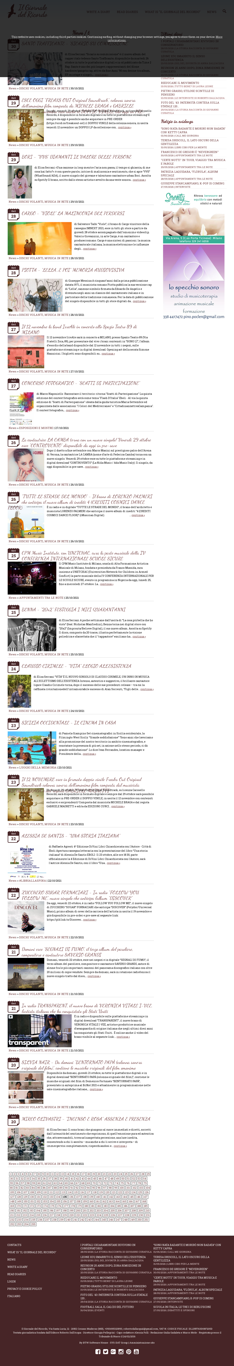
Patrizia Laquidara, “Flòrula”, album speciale (190, 1291)
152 (38, 1201)
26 (131, 1174)
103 (141, 1187)
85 (38, 1187)
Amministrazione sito (142, 1342)
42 (77, 1178)
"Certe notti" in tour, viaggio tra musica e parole (190, 1281)
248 (125, 1219)
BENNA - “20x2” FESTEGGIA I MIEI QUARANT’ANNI (74, 609)
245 (103, 1219)
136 (71, 1197)
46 (100, 1178)
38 (55, 1178)
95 (93, 1187)
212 (18, 1215)
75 (122, 1183)
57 (22, 1183)
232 (12, 1219)
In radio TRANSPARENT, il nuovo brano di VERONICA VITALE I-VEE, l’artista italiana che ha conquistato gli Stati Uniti (87, 1008)
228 (127, 1215)
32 (22, 1178)
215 (38, 1215)
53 (139, 1178)
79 (145, 1183)
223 (92, 1215)
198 (65, 1210)
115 (76, 1192)
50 (123, 1178)
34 (33, 1178)
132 (45, 1197)
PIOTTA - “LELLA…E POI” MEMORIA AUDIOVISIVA (73, 270)
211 (12, 1215)
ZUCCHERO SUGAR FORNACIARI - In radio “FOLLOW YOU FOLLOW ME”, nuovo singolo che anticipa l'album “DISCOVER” (80, 895)
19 (93, 1174)
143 (118, 1197)
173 (39, 1206)
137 (78, 1197)
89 (60, 1187)
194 (38, 1210)
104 (148, 1187)
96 (99, 1187)
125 (140, 1192)
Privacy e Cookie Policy (24, 1289)
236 (40, 1219)
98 (110, 1187)
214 (31, 1215)
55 (11, 1183)
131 (38, 1197)
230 (141, 1215)
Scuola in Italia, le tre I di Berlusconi (190, 1308)
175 (52, 1206)
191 (18, 1210)
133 (51, 1197)
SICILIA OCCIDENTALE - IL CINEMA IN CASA (69, 722)
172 (32, 1206)
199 (71, 1210)
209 (140, 1210)
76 (127, 1183)
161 (98, 1201)
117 (88, 1192)
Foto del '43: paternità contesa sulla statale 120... (117, 1298)
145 (131, 1197)
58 (28, 1183)
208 (133, 1210)
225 (106, 1215)
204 (105, 1210)
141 (104, 1197)
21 (104, 1174)
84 (33, 1187)
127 (12, 1197)
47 (106, 1178)
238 (54, 1219)
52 (133, 1178)
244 (96, 1219)
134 (58, 1197)
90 (66, 1187)
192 (25, 1210)
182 (99, 1206)
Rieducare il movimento (194, 84)
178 (73, 1206)
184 (112, 1206)
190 (12, 1210)
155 (58, 1201)
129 (25, 1197)
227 (120, 1215)
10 (47, 1174)
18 (88, 1174)
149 (19, 1201)
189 (146, 1206)
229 (134, 1215)
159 (85, 1201)
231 (148, 1215)
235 (33, 1219)
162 (104, 1201)
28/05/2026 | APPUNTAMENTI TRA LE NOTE (187, 178)
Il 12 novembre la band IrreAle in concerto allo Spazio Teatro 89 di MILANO (79, 329)
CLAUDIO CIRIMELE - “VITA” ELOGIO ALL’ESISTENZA (76, 666)
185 (119, 1206)
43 (83, 1178)
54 (144, 1178)
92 (77, 1187)
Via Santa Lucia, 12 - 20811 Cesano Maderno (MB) (76, 1328)
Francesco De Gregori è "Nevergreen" (190, 152)
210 (147, 1210)
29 (148, 1174)
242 (82, 1219)
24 (120, 1174)
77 (133, 1183)
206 (119, 1210)
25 (126, 1174)
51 (128, 1178)
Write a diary (17, 1267)
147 (145, 1197)
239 (61, 1219)
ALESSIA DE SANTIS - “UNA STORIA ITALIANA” (71, 836)
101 (128, 1187)
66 (71, 1183)
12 (57, 1174)
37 (49, 1178)
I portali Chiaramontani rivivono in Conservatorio (117, 1248)
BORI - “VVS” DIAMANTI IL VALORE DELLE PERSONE (76, 157)
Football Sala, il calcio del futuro (117, 1308)
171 (25, 1206)
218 (58, 1215)
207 (126, 1210)
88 (55, 1187)
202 (91, 1210)
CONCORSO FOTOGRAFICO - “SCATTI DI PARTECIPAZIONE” (81, 383)
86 (44, 1187)
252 (12, 1224)
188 (139, 1206)
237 (47, 1219)
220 (71, 1215)
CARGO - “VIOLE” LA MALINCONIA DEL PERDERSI (73, 213)
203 (98, 1210)
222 (85, 1215)
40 (66, 1178)
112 (57, 1192)
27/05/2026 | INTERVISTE (175, 186)
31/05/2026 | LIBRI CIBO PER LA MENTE (184, 147)
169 (12, 1206)
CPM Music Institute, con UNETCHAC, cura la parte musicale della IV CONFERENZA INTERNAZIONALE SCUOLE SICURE (84, 555)
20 (98, 1174)
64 (60, 1183)
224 (99, 1215)
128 (19, 1197)
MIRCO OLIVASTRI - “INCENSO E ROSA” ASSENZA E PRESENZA (86, 1119)
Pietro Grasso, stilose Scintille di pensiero (117, 1287)
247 (118, 1219)
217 (51, 1215)
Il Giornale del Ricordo (35, 1328)
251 (146, 1219)
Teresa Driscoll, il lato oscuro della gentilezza (190, 1260)
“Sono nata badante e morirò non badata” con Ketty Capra (190, 1248)
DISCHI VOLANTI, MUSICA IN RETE (44, 88)
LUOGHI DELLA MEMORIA (37, 767)
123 (127, 1192)
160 (91, 1201)
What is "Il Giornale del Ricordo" (31, 1252)
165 (124, 1201)
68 (83, 1183)
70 (94, 1183)
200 (78, 1210)
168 (144, 1201)
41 (72, 1178)
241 (75, 1219)
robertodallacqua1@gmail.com (140, 1328)
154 (52, 1201)
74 (116, 1183)
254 (26, 1224)
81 (17, 1187)
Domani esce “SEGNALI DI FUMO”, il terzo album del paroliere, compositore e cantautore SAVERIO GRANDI (77, 952)
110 (45, 1192)
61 (44, 1183)
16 (78, 1174)
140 (98, 1197)
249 (132, 1219)
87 (49, 1187)
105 (12, 1192)
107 (25, 1192)
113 (63, 1192)
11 (52, 1174)
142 (111, 1197)
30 (11, 1178)
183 (106, 1206)
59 (33, 1183)
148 (12, 1201)
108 (32, 1192)
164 (117, 1201)
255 (33, 1224)
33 (27, 1178)
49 (117, 1178)
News (12, 88)
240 (68, 1219)
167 (137, 1201)
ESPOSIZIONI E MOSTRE (36, 428)
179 (80, 1206)
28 (142, 1174)
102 (135, 1187)
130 (32, 1197)
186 (126, 1206)
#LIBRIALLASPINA (32, 880)
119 (101, 1192)
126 (147, 1192)
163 (111, 1201)
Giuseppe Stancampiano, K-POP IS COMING (192, 183)
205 (112, 1210)
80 (11, 1187)
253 (19, 1224)
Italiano (13, 1296)
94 (88, 1187)
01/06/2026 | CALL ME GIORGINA (180, 135)
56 (17, 1183)
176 (59, 1206)
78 (139, 1183)
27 (137, 1174)
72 (105, 1183)
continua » (124, 127)
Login (11, 1281)
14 (67, 1174)
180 (86, 1206)
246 (111, 1219)
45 (94, 1178)
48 (111, 1178)
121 (114, 1192)
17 (83, 1174)
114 (69, 1192)
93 (82, 1187)
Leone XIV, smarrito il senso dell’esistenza (117, 1258)
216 (45, 1215)
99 (115, 1187)
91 (71, 1187)
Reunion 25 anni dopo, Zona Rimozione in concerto (117, 1269)
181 (93, 1206)
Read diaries (16, 1274)
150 (26, 1201)
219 (65, 1215)
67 (77, 1183)
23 (115, 1174)
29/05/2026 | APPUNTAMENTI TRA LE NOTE (187, 167)
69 (88, 1183)
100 (122, 1187)
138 (85, 1197)
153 (45, 1201)
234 (26, 1219)
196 (51, 1210)
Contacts (14, 1245)
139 (91, 1197)
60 (39, 1183)
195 (45, 1210)
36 (44, 1178)
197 (58, 1210)
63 (55, 1183)
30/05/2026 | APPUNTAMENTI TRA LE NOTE (187, 155)
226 (113, 1215)
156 (65, 1201)
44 (88, 1178)
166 (131, 1201)
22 (109, 1174)
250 (139, 1219)
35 (38, 1178)
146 (138, 1197)
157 (71, 1201)
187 (132, 1206)
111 (51, 1192)
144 (124, 1197)
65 (66, 1183)
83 (27, 1187)
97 (104, 1187)
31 (17, 1178)
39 (60, 1178)
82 (22, 1187)
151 (32, 1201)
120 (107, 1192)
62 (49, 1183)
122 (120, 1192)
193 (31, 1210)
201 (85, 1210)
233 (19, 1219)
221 (78, 1215)
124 (133, 1192)
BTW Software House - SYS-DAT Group (105, 1342)
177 (66, 1206)
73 (110, 1183)
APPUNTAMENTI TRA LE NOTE (41, 597)
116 (82, 1192)
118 (95, 1192)
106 (19, 1192)
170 (19, 1206)
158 (78, 1201)
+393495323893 (113, 1328)
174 (45, 1206)
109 (39, 1192)
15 (73, 1174)
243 (89, 1219)
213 (25, 1215)
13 (62, 1174)
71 (99, 1183)
